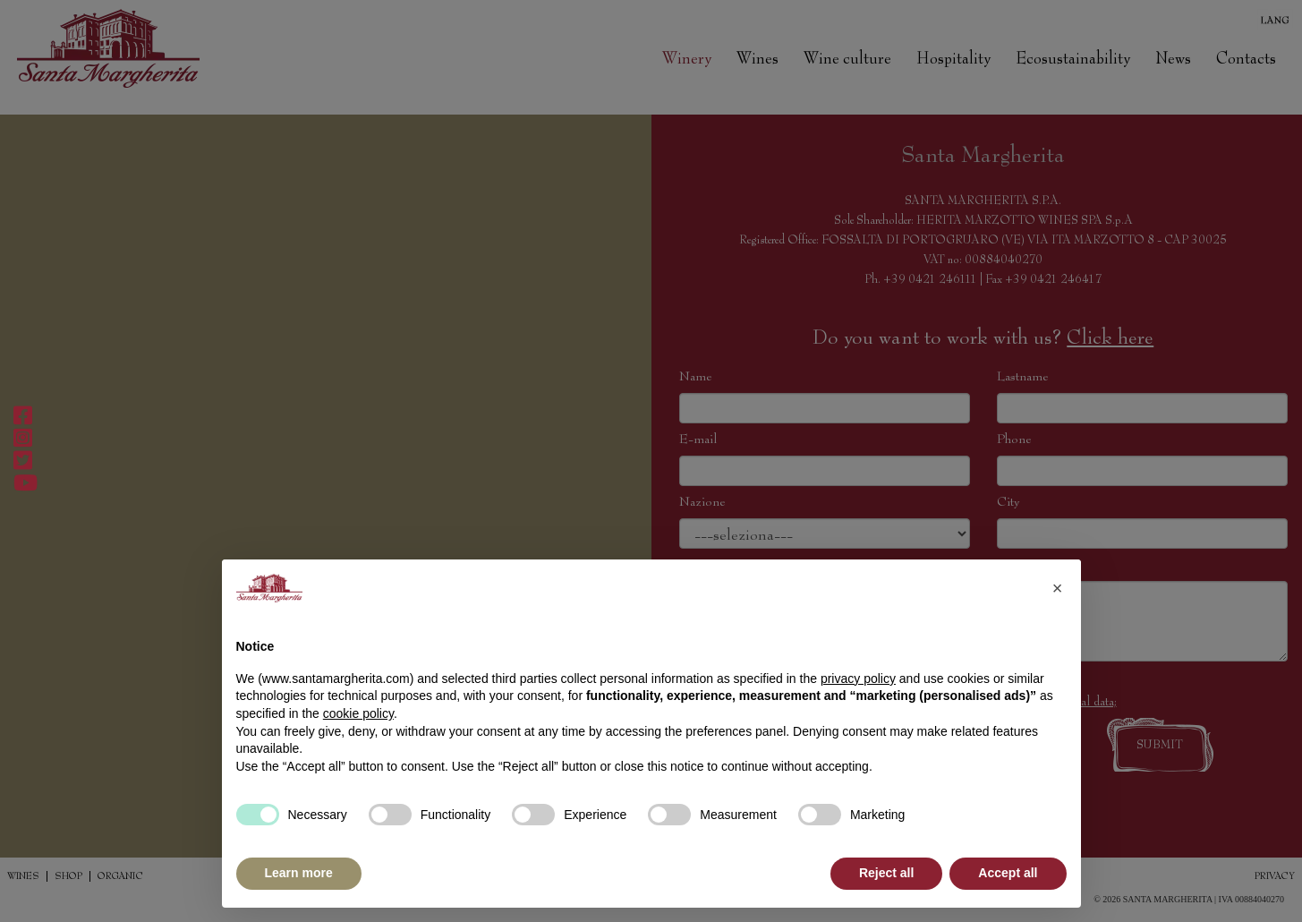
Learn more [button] (299, 873)
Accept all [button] (1007, 873)
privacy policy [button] (858, 678)
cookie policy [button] (358, 713)
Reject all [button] (886, 873)
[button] (1057, 588)
